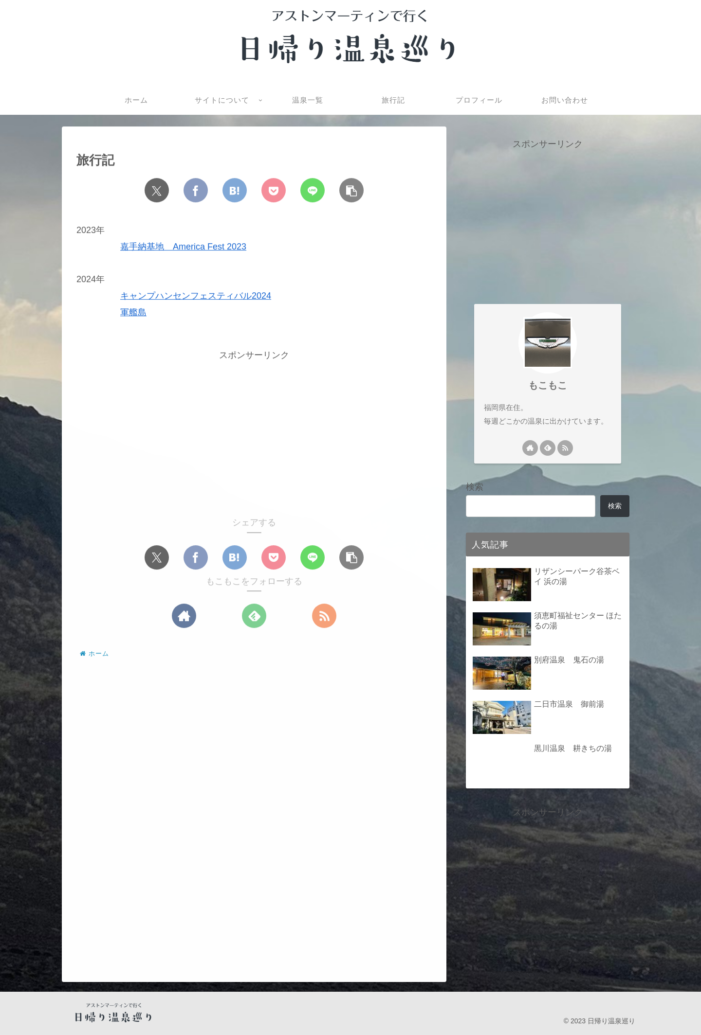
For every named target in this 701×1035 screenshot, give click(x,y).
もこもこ (547, 385)
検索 (474, 487)
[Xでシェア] (157, 190)
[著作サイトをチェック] (184, 616)
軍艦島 (133, 313)
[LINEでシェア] (312, 190)
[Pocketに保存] (273, 190)
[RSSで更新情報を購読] (324, 616)
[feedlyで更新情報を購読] (254, 616)
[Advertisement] (254, 431)
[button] (351, 190)
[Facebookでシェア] (196, 190)
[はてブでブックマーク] (234, 190)
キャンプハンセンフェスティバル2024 (195, 296)
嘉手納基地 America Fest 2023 (183, 247)
